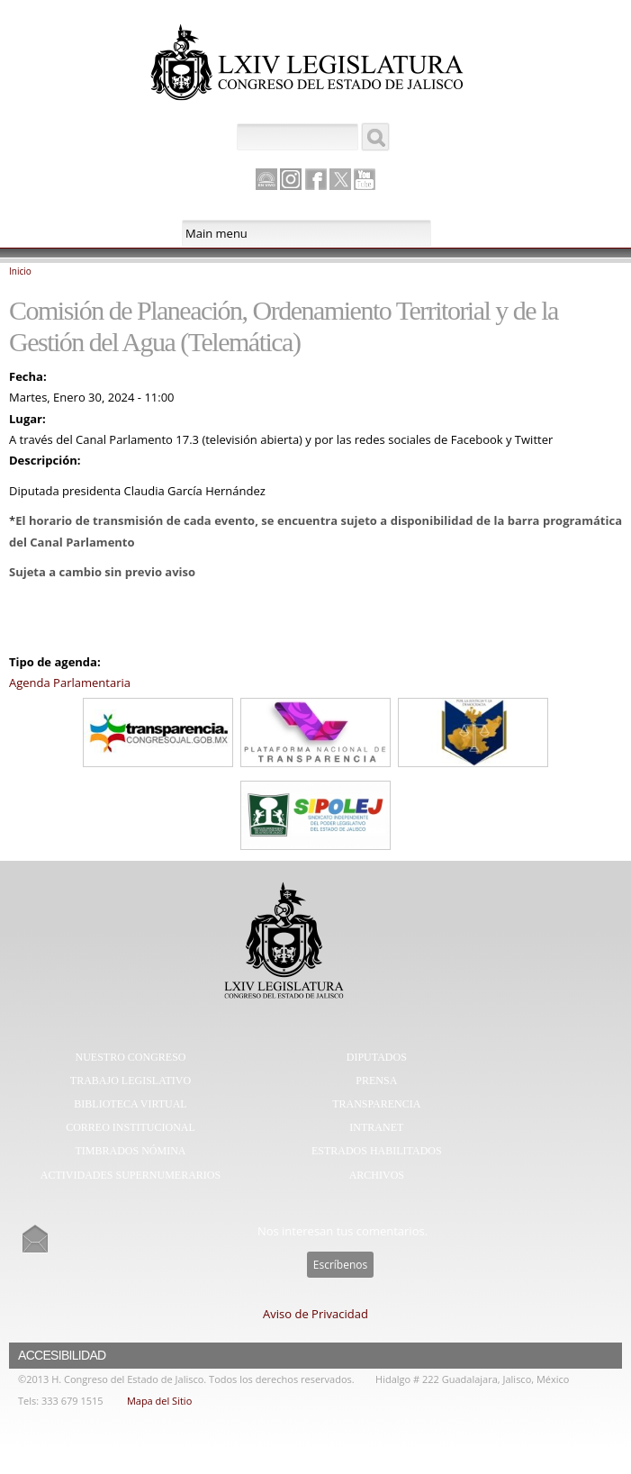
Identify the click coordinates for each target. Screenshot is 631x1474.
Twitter (340, 179)
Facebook (316, 179)
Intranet (376, 1127)
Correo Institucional (130, 1127)
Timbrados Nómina (131, 1150)
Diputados (377, 1057)
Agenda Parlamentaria (70, 682)
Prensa (376, 1080)
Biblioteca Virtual (130, 1104)
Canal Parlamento (266, 180)
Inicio (20, 271)
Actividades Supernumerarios (131, 1175)
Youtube (364, 179)
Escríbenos (340, 1264)
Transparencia (376, 1104)
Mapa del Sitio (159, 1400)
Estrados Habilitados (376, 1150)
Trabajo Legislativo (130, 1080)
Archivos (376, 1175)
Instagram (291, 179)
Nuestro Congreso (131, 1057)
